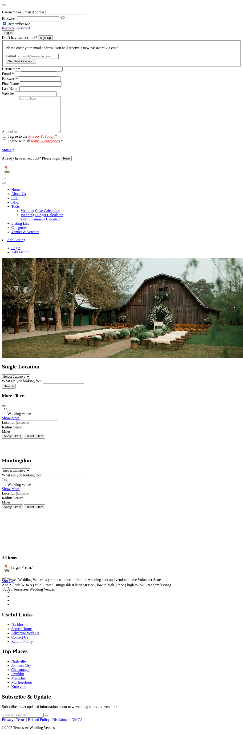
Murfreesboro (21, 689)
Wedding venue (19, 421)
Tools (15, 214)
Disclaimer (60, 727)
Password (9, 19)
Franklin (17, 681)
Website (8, 94)
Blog (15, 209)
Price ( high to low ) (131, 592)
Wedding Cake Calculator (40, 218)
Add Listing (16, 247)
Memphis (18, 685)
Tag (5, 416)
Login (15, 255)
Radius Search (13, 434)
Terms (20, 727)
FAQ (15, 205)
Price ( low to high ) (101, 592)
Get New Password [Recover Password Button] (21, 61)
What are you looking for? (22, 388)
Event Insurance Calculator (41, 226)
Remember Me (19, 24)
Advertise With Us (25, 640)
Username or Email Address (23, 12)
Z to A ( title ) (33, 592)
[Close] (4, 5)
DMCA (76, 727)
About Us (18, 201)
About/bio (9, 139)
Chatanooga (20, 677)
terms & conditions (45, 148)
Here (66, 165)
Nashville (18, 668)
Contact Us (19, 644)
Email (8, 74)
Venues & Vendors (25, 239)
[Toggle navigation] (4, 185)
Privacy (7, 727)
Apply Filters (12, 443)
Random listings (158, 592)
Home (15, 197)
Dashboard (19, 632)
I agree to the (32, 143)
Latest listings (53, 592)
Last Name (10, 89)
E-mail (11, 56)
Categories (19, 235)
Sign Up (8, 157)
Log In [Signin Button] (8, 33)
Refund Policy (22, 649)
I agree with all (35, 148)
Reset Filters (34, 443)
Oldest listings (75, 592)
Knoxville (18, 694)
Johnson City (21, 673)
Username (11, 69)
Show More (11, 425)
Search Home (21, 636)
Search (9, 393)
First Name (10, 84)
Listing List (20, 230)
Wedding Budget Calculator (42, 222)
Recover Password (16, 28)
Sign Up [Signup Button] (45, 38)
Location (8, 429)
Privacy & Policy (41, 143)
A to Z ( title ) (12, 592)
